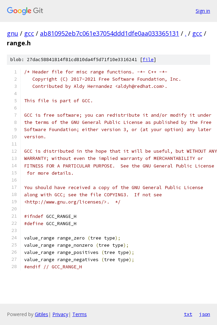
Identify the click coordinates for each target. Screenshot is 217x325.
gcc (29, 33)
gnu (12, 33)
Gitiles (41, 314)
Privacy (60, 314)
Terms (79, 314)
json (204, 314)
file (148, 59)
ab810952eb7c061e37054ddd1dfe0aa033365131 (109, 33)
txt (188, 314)
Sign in (203, 11)
